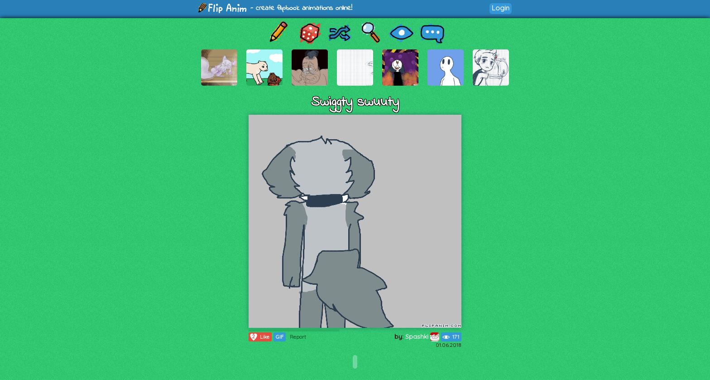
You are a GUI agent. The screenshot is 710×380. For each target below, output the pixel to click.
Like (259, 336)
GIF (279, 337)
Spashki (422, 336)
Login (500, 8)
